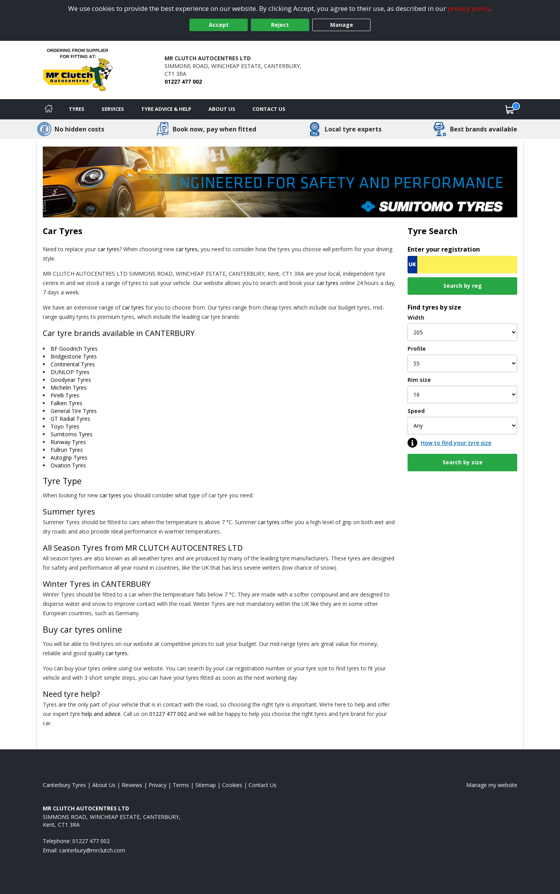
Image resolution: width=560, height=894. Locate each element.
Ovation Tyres (68, 465)
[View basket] (510, 109)
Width (416, 317)
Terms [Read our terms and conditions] (181, 785)
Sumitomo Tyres (72, 434)
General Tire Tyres (74, 411)
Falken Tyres (66, 403)
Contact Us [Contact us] (268, 108)
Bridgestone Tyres (74, 356)
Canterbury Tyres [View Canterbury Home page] (64, 785)
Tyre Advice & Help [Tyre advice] (166, 108)
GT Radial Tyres (70, 418)
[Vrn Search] (462, 264)
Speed (416, 411)
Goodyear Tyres (71, 379)
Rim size (419, 379)
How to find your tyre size (456, 442)
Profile (417, 348)
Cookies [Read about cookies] (232, 785)
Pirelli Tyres (65, 395)
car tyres (108, 249)
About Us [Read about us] (104, 785)
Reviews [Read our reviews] (132, 785)
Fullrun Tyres (67, 449)
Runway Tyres (68, 442)
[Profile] (462, 363)
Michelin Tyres (69, 387)
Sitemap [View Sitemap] (205, 785)
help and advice (101, 713)
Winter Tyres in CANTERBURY (96, 584)
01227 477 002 (183, 81)
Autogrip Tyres (69, 457)
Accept (219, 24)
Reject (280, 24)
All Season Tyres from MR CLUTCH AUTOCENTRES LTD (143, 547)
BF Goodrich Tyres (74, 348)
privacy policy (469, 8)
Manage (341, 24)
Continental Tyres (73, 364)
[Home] (48, 109)
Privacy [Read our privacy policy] (157, 785)
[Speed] (462, 425)
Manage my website (491, 785)
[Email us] (92, 850)
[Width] (462, 332)
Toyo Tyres (65, 426)
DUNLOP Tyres (70, 372)
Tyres (76, 108)
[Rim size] (462, 394)
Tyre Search (433, 230)
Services (113, 108)
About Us (221, 108)
